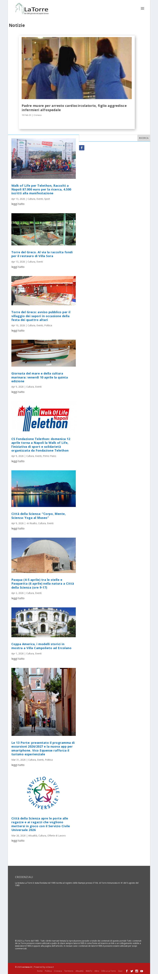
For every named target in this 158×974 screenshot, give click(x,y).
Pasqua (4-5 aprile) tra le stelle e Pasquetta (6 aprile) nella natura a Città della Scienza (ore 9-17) (42, 583)
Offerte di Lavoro (56, 835)
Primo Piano (49, 455)
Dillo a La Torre (108, 970)
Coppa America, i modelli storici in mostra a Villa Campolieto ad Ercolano (41, 646)
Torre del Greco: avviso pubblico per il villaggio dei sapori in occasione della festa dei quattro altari (40, 316)
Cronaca (38, 114)
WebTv (89, 970)
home (40, 970)
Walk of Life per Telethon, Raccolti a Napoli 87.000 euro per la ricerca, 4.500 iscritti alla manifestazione (41, 189)
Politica (48, 325)
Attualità (32, 835)
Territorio (68, 970)
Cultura (31, 198)
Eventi (39, 198)
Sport (47, 198)
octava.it (27, 966)
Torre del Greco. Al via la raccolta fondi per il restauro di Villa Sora (42, 254)
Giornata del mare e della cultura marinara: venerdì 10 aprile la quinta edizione (39, 377)
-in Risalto (31, 523)
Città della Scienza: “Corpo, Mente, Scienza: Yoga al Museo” (38, 515)
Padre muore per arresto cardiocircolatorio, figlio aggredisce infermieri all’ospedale (74, 107)
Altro (96, 970)
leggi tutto (17, 203)
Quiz (120, 970)
